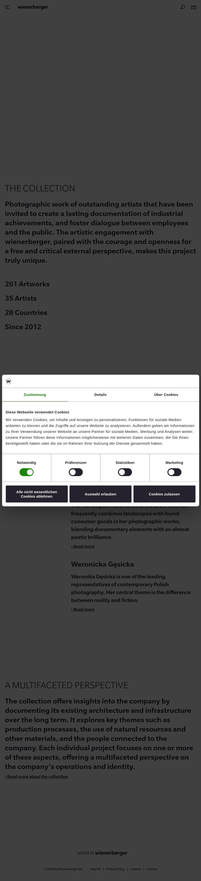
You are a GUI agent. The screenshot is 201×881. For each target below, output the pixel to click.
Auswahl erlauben (100, 494)
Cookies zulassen (164, 494)
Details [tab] (100, 394)
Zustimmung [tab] (35, 394)
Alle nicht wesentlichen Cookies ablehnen (36, 494)
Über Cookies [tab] (166, 394)
